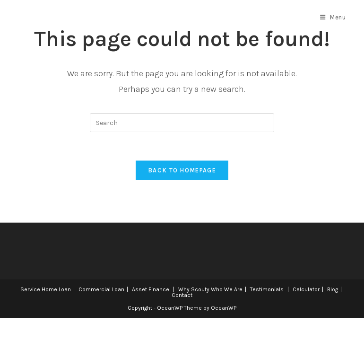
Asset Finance (150, 289)
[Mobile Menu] (333, 17)
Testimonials (267, 289)
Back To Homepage (182, 170)
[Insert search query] (182, 122)
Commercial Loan (101, 289)
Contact (182, 295)
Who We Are (227, 289)
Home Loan (56, 289)
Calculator (306, 289)
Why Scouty (193, 289)
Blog (332, 289)
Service (30, 289)
